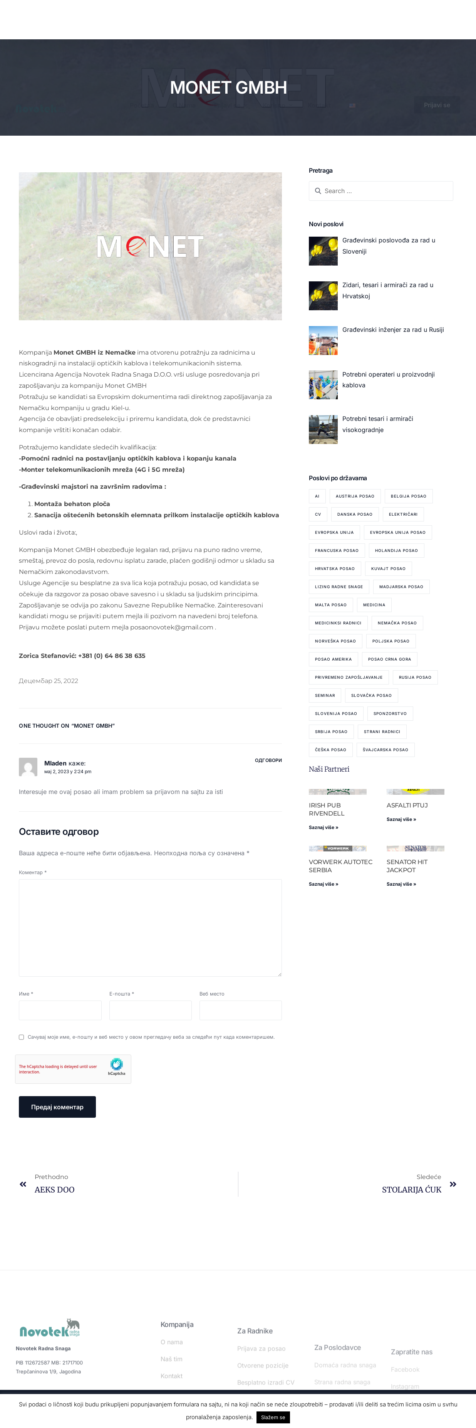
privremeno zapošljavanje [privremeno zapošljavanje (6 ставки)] (349, 677)
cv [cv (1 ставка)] (318, 514)
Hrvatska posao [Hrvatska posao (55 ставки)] (335, 568)
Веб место (212, 994)
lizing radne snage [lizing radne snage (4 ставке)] (339, 586)
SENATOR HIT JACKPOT (407, 866)
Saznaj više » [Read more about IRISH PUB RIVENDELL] (324, 827)
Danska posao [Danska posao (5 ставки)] (355, 514)
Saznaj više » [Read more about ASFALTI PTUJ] (401, 819)
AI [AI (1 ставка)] (317, 496)
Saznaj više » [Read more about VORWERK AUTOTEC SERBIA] (324, 884)
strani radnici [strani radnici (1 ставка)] (382, 731)
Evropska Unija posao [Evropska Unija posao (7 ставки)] (398, 532)
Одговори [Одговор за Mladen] (268, 760)
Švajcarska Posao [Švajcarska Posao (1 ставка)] (386, 749)
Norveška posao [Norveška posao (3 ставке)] (335, 641)
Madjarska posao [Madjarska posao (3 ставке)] (401, 586)
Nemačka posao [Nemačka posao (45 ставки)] (397, 623)
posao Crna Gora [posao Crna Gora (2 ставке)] (389, 659)
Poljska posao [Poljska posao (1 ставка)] (391, 641)
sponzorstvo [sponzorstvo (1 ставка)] (390, 713)
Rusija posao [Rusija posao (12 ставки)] (415, 677)
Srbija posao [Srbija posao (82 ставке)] (331, 731)
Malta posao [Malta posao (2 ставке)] (331, 604)
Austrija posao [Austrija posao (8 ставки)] (355, 496)
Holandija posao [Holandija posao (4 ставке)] (396, 550)
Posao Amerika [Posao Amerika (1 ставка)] (333, 659)
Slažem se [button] (273, 1417)
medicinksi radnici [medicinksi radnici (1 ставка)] (338, 623)
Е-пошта (121, 994)
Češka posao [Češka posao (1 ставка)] (331, 749)
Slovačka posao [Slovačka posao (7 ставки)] (371, 695)
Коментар (33, 872)
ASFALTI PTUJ (407, 805)
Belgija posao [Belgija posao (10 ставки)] (409, 496)
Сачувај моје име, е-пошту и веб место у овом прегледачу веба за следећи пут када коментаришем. (151, 1037)
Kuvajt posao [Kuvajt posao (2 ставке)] (388, 568)
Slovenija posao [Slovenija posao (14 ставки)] (336, 713)
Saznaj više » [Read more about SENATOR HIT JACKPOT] (401, 884)
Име (26, 994)
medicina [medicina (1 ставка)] (374, 604)
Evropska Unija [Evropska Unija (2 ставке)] (334, 532)
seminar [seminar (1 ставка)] (325, 695)
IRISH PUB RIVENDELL (326, 809)
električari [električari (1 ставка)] (403, 514)
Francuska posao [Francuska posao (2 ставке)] (337, 550)
